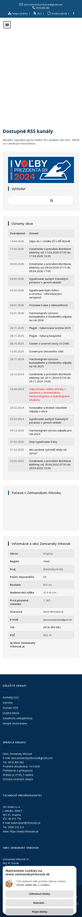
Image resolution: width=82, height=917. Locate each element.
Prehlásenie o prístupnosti (18, 770)
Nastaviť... (39, 902)
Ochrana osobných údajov (18, 779)
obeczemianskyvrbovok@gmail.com (43, 4)
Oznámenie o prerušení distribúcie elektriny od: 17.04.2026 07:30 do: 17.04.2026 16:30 (50, 252)
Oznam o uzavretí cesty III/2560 (49, 343)
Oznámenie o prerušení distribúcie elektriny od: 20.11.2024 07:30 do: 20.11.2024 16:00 (50, 377)
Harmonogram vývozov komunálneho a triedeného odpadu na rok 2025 (50, 362)
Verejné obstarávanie (15, 723)
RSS (38, 13)
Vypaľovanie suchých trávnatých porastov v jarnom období (48, 280)
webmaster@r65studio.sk (25, 823)
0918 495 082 (42, 7)
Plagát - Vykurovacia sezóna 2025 (50, 328)
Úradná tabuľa (57, 13)
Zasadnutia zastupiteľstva (17, 718)
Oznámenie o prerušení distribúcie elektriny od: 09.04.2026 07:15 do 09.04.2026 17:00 (50, 267)
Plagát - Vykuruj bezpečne (45, 336)
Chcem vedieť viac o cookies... (33, 885)
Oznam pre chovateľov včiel (46, 351)
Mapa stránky (18, 13)
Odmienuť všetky (39, 893)
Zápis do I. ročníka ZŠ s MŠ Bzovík (49, 241)
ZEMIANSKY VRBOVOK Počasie (41, 511)
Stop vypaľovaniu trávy (43, 441)
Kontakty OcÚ (11, 697)
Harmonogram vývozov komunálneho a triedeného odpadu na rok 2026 (50, 316)
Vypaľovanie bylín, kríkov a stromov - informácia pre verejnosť (45, 293)
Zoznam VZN (10, 707)
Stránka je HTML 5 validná (18, 774)
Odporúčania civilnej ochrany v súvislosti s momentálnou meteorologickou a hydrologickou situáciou (49, 394)
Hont (46, 561)
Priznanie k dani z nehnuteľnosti (48, 305)
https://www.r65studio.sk (24, 831)
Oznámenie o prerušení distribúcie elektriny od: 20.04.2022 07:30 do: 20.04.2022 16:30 (50, 464)
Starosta (8, 702)
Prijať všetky (39, 911)
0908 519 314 (16, 827)
